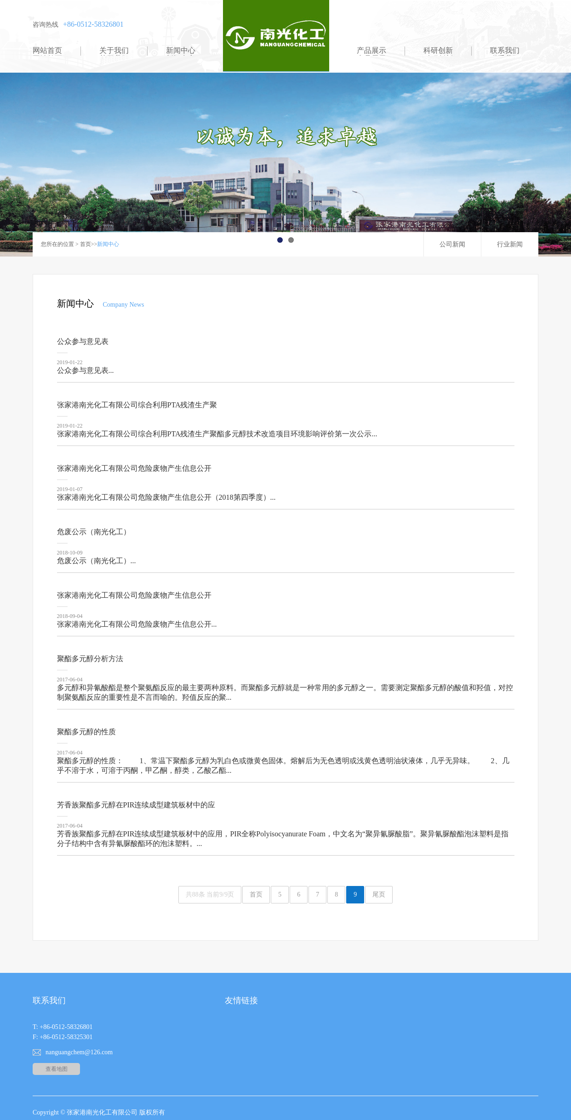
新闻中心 (180, 50)
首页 (85, 244)
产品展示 (371, 50)
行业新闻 (510, 244)
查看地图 (57, 1069)
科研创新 (438, 50)
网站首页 (47, 50)
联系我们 (505, 50)
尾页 (378, 894)
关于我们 (114, 50)
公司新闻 (452, 244)
